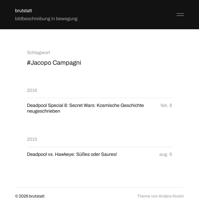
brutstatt (23, 10)
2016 (32, 90)
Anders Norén (171, 196)
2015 (32, 139)
